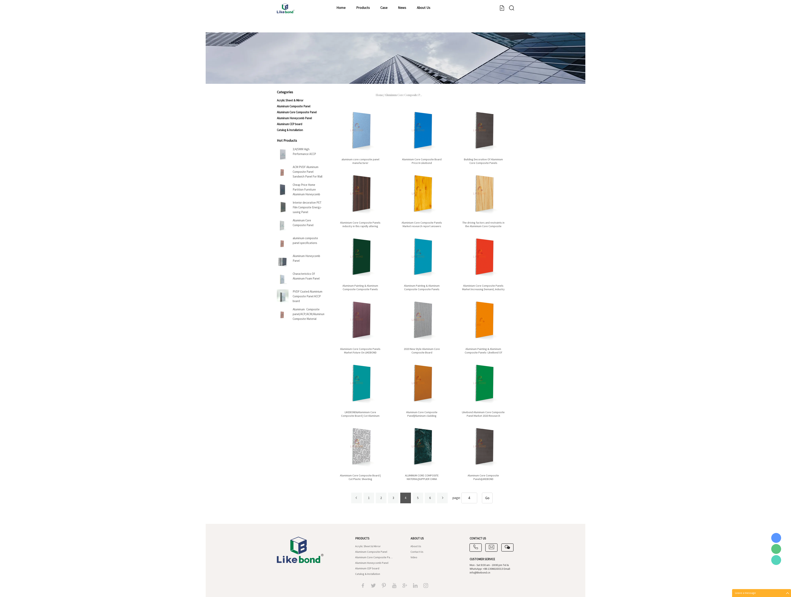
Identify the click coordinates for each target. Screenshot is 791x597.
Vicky (776, 560)
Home (339, 27)
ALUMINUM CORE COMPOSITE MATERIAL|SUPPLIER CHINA (422, 477)
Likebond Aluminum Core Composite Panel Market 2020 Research (483, 414)
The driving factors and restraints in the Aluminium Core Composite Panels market (483, 226)
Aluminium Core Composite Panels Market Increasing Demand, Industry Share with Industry (483, 289)
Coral (776, 538)
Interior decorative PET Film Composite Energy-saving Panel (307, 207)
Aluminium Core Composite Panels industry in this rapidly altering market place (360, 226)
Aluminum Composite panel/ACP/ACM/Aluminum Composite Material (308, 314)
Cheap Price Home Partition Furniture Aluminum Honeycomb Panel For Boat (306, 190)
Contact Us (417, 552)
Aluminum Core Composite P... (403, 95)
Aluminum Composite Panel (293, 106)
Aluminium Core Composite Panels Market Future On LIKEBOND (360, 350)
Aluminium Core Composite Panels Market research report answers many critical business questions (422, 226)
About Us (449, 27)
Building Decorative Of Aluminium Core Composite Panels (483, 161)
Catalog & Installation (290, 130)
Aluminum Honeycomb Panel (294, 118)
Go (487, 498)
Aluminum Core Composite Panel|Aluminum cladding (421, 414)
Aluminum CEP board (289, 124)
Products (368, 27)
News (421, 27)
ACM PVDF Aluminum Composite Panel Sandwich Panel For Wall (307, 172)
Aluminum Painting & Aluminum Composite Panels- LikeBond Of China (483, 352)
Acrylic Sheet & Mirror (290, 100)
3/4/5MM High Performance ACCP (304, 151)
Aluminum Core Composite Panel (297, 112)
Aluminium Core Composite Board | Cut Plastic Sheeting (360, 477)
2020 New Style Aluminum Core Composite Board (422, 350)
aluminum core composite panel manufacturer (360, 161)
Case (396, 27)
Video (414, 557)
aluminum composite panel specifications (305, 240)
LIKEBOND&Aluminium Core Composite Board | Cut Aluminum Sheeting (360, 416)
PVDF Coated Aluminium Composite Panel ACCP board (307, 296)
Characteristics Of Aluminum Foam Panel (306, 276)
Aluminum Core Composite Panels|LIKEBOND (483, 477)
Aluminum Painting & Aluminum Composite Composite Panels (360, 287)
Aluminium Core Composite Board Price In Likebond (422, 161)
